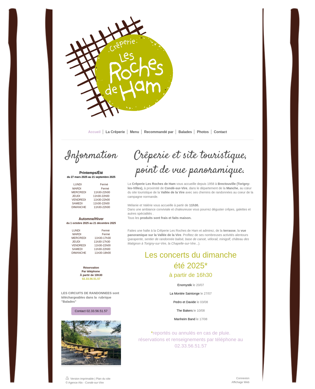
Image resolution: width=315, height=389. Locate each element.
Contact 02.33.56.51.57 (91, 311)
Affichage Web (240, 382)
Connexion (242, 378)
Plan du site (103, 378)
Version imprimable (80, 378)
